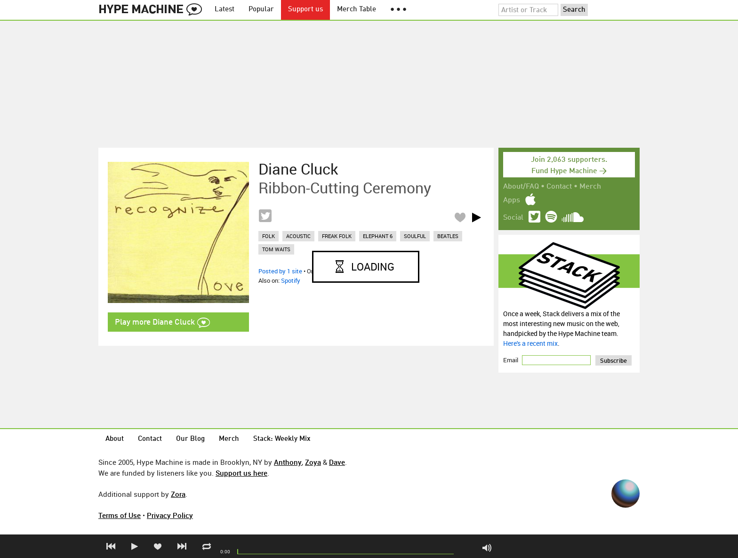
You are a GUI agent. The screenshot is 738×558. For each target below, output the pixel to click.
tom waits (276, 249)
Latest (224, 9)
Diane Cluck (298, 168)
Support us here (241, 473)
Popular (261, 9)
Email (511, 360)
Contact (559, 187)
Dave (337, 462)
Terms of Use (119, 515)
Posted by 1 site (280, 271)
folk (268, 235)
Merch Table (356, 9)
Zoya (313, 462)
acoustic (298, 235)
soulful (415, 235)
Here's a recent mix (530, 343)
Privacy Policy (170, 515)
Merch (590, 187)
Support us (305, 9)
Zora (178, 494)
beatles (447, 235)
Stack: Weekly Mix (282, 439)
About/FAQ (521, 187)
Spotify (290, 280)
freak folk (337, 235)
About (114, 439)
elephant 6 (378, 235)
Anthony (288, 462)
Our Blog (190, 439)
